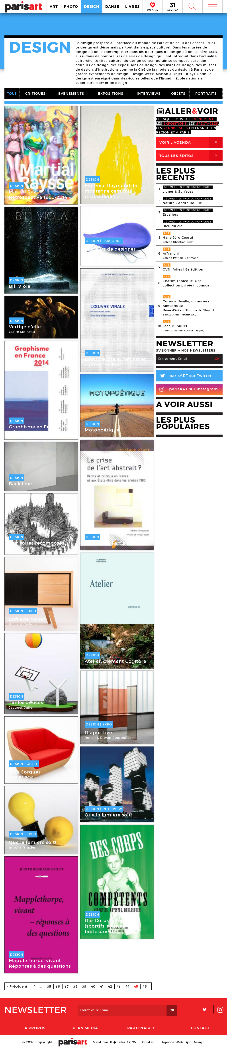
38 (75, 986)
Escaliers (170, 215)
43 (119, 986)
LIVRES (132, 6)
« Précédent (17, 986)
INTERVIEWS (148, 93)
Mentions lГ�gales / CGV (114, 1042)
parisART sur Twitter (184, 376)
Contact (200, 1028)
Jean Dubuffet (175, 326)
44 (127, 986)
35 (49, 986)
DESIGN (91, 6)
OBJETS (178, 93)
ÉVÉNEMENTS (71, 93)
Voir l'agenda (191, 142)
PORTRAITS (206, 93)
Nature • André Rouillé (182, 203)
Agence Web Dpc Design (183, 1042)
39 (84, 986)
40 (93, 986)
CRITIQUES (35, 93)
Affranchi (171, 253)
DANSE (112, 6)
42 (110, 986)
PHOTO (71, 6)
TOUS (12, 93)
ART (54, 6)
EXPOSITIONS (110, 93)
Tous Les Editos (191, 155)
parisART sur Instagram (188, 389)
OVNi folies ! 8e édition (183, 269)
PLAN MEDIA (85, 1028)
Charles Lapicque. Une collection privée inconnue (186, 283)
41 (102, 986)
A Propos (35, 1028)
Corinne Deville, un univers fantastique (186, 303)
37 (67, 986)
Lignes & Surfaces (178, 191)
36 (58, 986)
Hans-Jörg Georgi (178, 238)
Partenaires (141, 1028)
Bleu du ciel (173, 226)
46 (145, 986)
